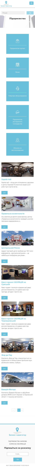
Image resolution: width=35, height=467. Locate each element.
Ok (18, 460)
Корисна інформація (17, 444)
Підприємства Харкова (17, 441)
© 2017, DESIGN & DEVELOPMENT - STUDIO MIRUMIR (17, 465)
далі (4, 193)
